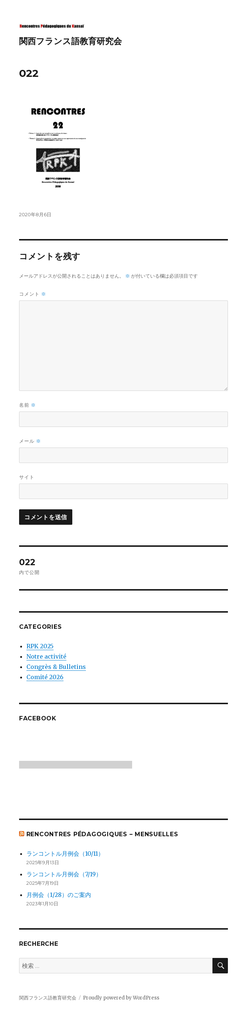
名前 (27, 405)
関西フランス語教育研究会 (70, 41)
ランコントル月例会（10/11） (65, 853)
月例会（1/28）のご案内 (58, 894)
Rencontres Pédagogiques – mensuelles (102, 834)
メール (30, 441)
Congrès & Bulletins (56, 666)
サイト (26, 477)
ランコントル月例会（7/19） (64, 874)
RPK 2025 (40, 646)
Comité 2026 (44, 677)
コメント (32, 294)
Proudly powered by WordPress (121, 998)
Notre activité (46, 656)
